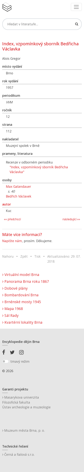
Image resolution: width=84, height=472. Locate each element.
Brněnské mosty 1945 (21, 301)
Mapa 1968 (12, 308)
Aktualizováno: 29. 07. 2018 (64, 258)
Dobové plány (15, 288)
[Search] (42, 24)
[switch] (5, 361)
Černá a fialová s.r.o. (18, 454)
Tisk (37, 256)
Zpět (24, 256)
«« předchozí (12, 219)
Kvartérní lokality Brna (22, 322)
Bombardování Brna (20, 294)
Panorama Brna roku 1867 (25, 281)
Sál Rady (10, 315)
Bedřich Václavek (18, 196)
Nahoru (8, 256)
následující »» (71, 219)
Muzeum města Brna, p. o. (23, 430)
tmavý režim (20, 361)
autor (6, 204)
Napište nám (12, 241)
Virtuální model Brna (20, 274)
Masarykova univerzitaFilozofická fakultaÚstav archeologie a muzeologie (26, 402)
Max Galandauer (18, 186)
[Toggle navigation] (76, 7)
